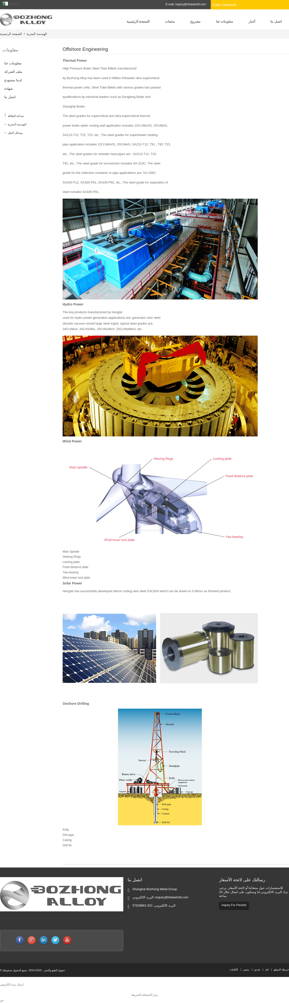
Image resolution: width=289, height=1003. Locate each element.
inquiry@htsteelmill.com (190, 4)
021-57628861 (142, 905)
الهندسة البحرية (36, 34)
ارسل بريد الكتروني (12, 984)
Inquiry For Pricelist (234, 905)
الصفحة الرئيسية (11, 34)
